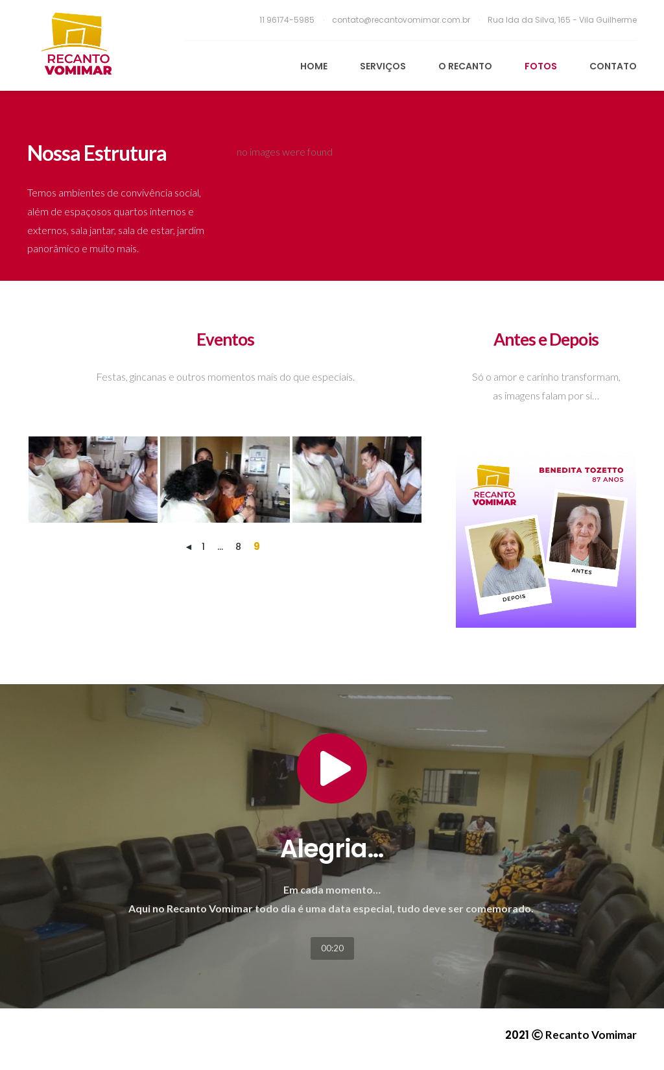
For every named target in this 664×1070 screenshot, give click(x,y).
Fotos (541, 66)
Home (313, 66)
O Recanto (465, 66)
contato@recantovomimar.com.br (402, 19)
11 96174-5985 (287, 19)
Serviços (383, 66)
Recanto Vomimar (591, 1034)
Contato (613, 66)
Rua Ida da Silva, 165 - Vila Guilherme (562, 19)
